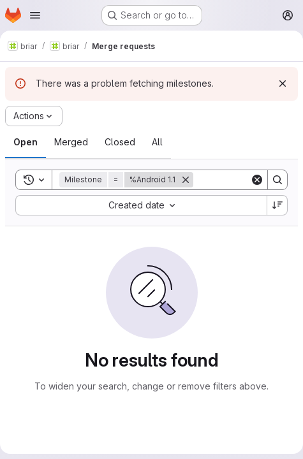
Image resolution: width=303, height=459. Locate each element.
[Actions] (34, 116)
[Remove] (185, 179)
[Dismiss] (282, 83)
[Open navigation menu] (35, 15)
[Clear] (257, 179)
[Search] (277, 180)
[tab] (25, 142)
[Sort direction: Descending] (277, 205)
